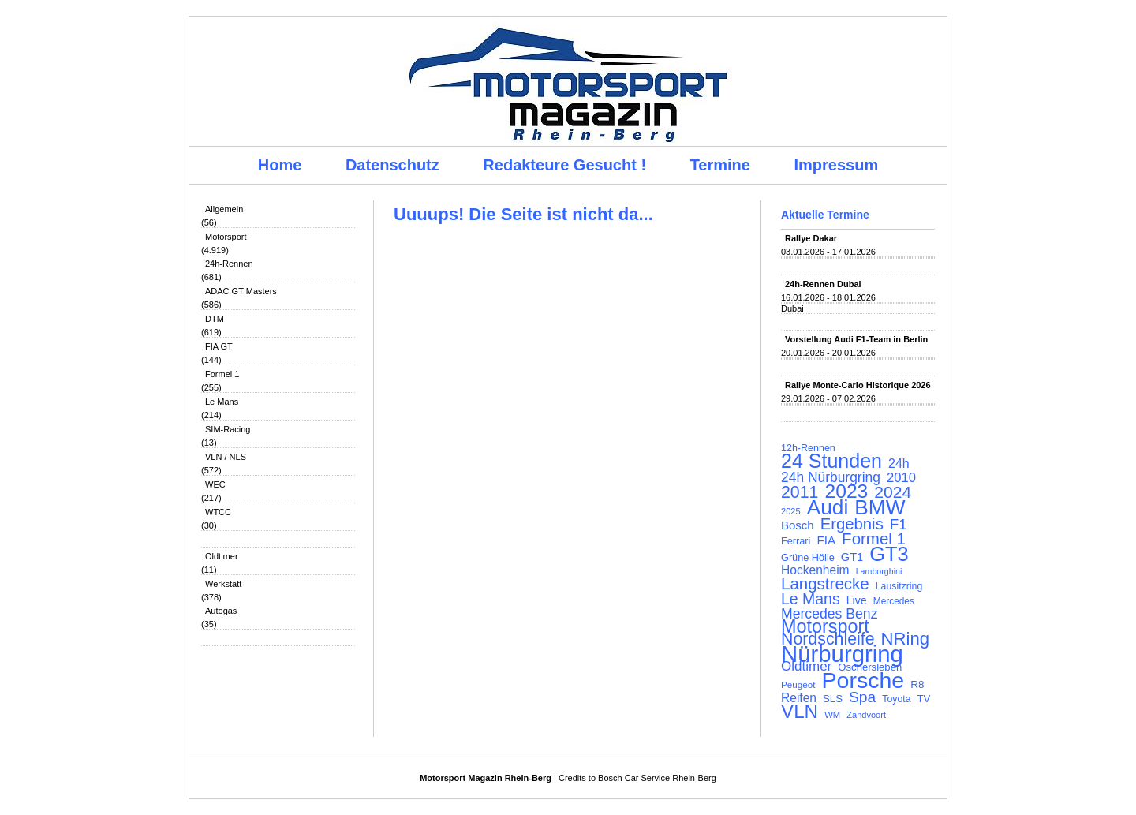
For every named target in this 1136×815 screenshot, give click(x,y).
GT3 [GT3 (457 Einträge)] (888, 554)
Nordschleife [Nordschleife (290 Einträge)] (828, 639)
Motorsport (226, 236)
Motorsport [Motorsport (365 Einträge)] (825, 626)
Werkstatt (223, 584)
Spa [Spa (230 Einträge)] (862, 697)
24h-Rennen (229, 263)
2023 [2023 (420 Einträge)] (847, 491)
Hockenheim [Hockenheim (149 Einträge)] (815, 570)
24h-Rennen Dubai (823, 284)
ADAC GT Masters (241, 291)
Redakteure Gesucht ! (564, 165)
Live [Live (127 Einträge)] (856, 600)
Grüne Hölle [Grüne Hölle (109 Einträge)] (808, 557)
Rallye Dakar (811, 238)
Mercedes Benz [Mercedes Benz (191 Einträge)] (829, 614)
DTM (214, 318)
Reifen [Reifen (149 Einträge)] (798, 698)
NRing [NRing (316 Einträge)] (905, 639)
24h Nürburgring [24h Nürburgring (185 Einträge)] (830, 477)
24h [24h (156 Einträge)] (899, 464)
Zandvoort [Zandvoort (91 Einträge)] (866, 715)
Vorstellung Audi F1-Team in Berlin (856, 339)
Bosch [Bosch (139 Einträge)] (797, 525)
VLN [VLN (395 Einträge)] (799, 711)
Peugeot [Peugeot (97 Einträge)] (798, 684)
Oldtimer (221, 556)
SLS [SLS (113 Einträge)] (833, 699)
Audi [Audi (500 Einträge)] (828, 507)
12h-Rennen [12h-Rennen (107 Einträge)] (808, 448)
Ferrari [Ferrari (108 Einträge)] (795, 541)
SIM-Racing (227, 429)
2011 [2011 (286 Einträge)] (799, 492)
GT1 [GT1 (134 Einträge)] (852, 557)
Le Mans (221, 401)
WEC (215, 484)
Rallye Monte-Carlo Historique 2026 (858, 385)
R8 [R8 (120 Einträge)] (917, 684)
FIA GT (219, 346)
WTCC (218, 512)
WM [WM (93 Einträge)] (832, 715)
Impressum (836, 165)
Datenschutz (392, 165)
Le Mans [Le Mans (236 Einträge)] (810, 599)
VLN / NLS (225, 457)
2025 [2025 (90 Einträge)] (791, 511)
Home (280, 165)
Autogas (221, 610)
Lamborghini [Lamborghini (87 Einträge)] (879, 571)
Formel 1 (222, 374)
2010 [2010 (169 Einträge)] (901, 478)
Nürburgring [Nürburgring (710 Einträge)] (842, 654)
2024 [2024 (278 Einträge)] (892, 492)
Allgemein (224, 209)
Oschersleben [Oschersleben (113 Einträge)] (870, 667)
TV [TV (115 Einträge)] (924, 699)
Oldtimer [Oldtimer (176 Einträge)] (806, 666)
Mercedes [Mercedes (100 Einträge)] (893, 601)
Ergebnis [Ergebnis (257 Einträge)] (852, 524)
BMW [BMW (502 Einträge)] (879, 507)
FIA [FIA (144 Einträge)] (825, 540)
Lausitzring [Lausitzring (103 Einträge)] (899, 586)
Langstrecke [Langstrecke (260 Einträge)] (825, 584)
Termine (720, 165)
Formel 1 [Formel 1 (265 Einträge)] (874, 539)
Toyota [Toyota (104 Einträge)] (896, 699)
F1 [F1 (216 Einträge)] (898, 524)
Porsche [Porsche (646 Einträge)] (863, 680)
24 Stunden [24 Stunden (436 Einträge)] (831, 460)
